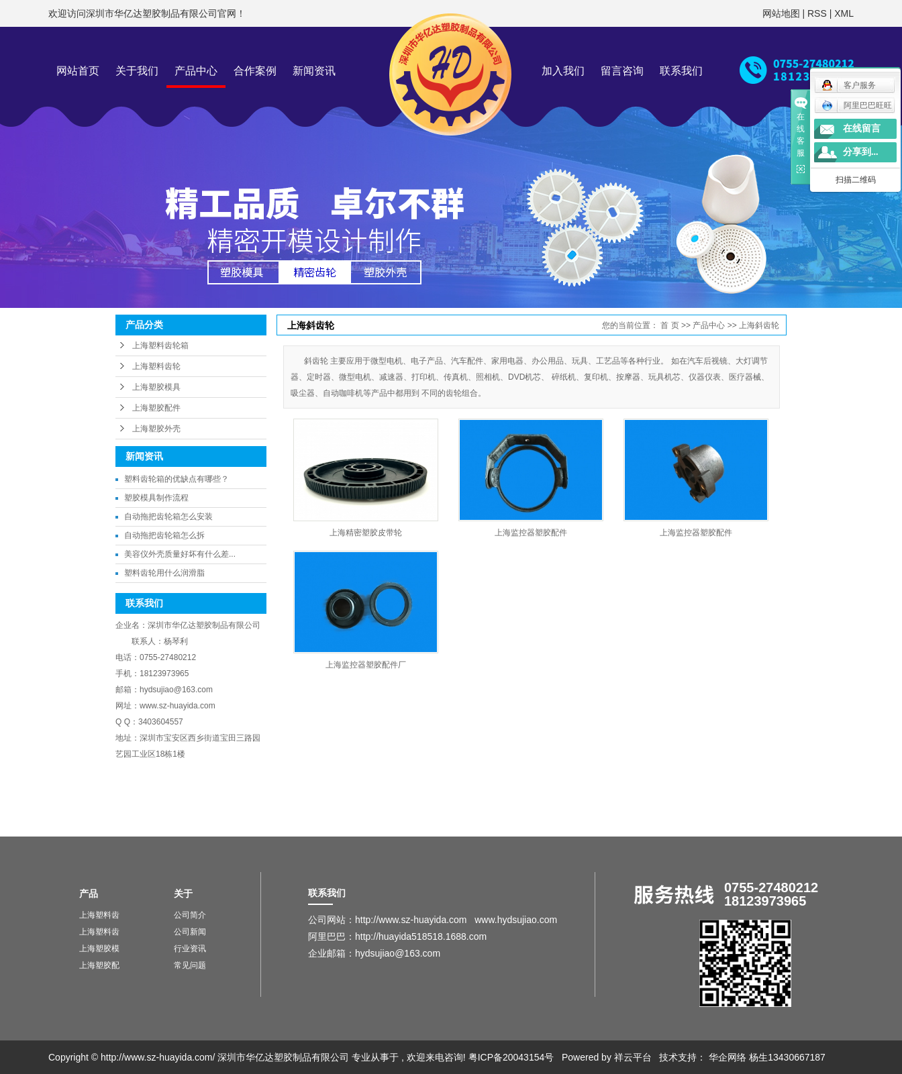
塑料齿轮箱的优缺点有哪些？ (176, 479)
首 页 (669, 325)
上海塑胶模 (99, 948)
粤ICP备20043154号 (511, 1057)
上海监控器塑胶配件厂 (365, 664)
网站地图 (782, 13)
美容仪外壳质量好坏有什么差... (180, 554)
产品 (88, 893)
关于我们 (136, 70)
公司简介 (190, 915)
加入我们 (563, 70)
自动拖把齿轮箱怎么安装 (168, 516)
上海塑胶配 (99, 965)
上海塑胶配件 (156, 408)
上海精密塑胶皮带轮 (366, 532)
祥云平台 (633, 1057)
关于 (183, 893)
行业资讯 (190, 948)
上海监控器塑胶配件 (531, 532)
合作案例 (255, 70)
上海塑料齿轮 (156, 366)
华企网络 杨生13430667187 (767, 1057)
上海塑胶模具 (156, 387)
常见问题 (190, 965)
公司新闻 (190, 931)
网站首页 (77, 70)
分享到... (861, 152)
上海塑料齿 (99, 915)
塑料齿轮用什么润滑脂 (164, 573)
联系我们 (681, 70)
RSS (817, 13)
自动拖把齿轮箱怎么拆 (164, 535)
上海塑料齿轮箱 (160, 345)
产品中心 (195, 70)
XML (844, 13)
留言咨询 (622, 70)
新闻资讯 (314, 70)
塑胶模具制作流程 (156, 497)
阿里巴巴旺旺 (856, 105)
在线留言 (862, 128)
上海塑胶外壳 (156, 428)
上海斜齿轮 (759, 325)
